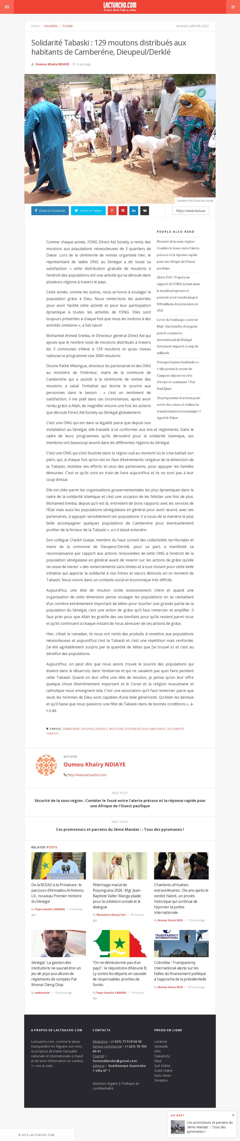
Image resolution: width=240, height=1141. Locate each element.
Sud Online (162, 1066)
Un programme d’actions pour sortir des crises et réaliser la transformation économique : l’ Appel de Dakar (179, 408)
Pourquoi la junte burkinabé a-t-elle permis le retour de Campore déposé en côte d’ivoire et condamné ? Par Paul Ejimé (178, 375)
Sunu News (162, 1075)
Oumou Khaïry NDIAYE (52, 64)
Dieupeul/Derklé (95, 728)
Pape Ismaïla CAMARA (50, 909)
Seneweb (161, 1046)
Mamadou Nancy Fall (111, 914)
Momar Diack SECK (170, 920)
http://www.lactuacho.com (87, 775)
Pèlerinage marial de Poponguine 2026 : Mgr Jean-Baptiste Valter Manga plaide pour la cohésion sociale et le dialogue (117, 895)
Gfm (157, 1051)
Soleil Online (163, 1070)
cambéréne (71, 728)
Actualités (51, 26)
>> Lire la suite (42, 1066)
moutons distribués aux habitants (137, 728)
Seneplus (161, 1080)
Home (35, 26)
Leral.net (160, 1041)
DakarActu (162, 1056)
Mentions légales (105, 1083)
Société (67, 26)
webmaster (42, 992)
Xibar (158, 1061)
